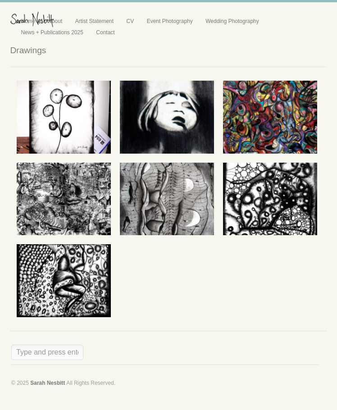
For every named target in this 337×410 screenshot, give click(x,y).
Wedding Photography (232, 21)
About (55, 21)
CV (130, 21)
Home (28, 21)
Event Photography (170, 21)
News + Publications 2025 (52, 32)
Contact (105, 32)
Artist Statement (94, 21)
